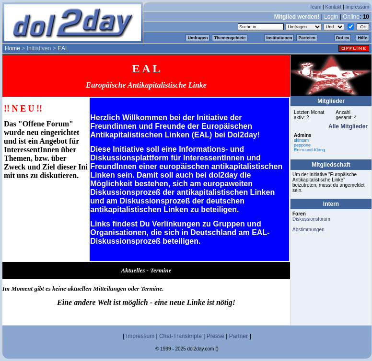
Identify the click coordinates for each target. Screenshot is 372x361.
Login (331, 16)
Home (12, 48)
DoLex (342, 37)
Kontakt (333, 7)
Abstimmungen (308, 229)
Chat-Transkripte (180, 336)
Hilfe (362, 37)
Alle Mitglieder (348, 126)
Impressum (357, 7)
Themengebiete (229, 37)
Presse (215, 336)
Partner (238, 336)
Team (315, 7)
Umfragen (197, 37)
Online (351, 16)
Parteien (306, 37)
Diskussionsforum (311, 219)
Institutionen (279, 37)
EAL (63, 48)
